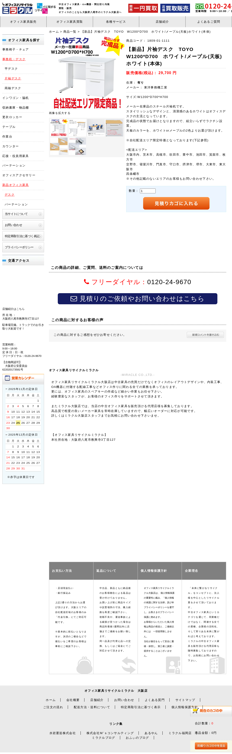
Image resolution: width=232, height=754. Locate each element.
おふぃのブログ (137, 737)
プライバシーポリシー (19, 247)
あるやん (151, 733)
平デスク (11, 68)
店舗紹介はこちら (13, 308)
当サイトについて (16, 214)
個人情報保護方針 (184, 707)
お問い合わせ (13, 225)
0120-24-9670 (169, 282)
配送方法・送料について (92, 707)
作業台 (7, 136)
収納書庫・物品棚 (15, 107)
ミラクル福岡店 (180, 733)
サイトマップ (185, 700)
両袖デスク (13, 88)
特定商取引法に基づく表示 (141, 707)
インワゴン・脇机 (15, 98)
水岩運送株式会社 (62, 733)
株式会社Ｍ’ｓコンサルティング (110, 733)
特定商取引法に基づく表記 (22, 236)
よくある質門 (155, 700)
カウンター (10, 146)
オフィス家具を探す (24, 40)
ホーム (51, 700)
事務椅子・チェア (15, 49)
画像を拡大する (60, 112)
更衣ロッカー (12, 117)
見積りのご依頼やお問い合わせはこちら (138, 298)
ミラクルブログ (103, 737)
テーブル (9, 127)
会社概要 (73, 700)
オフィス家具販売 (23, 21)
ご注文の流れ (53, 707)
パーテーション (14, 165)
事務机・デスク (14, 59)
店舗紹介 (162, 21)
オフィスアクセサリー (18, 175)
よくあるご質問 (208, 21)
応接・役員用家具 (15, 156)
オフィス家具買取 (69, 21)
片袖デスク (13, 78)
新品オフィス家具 (15, 185)
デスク (10, 194)
